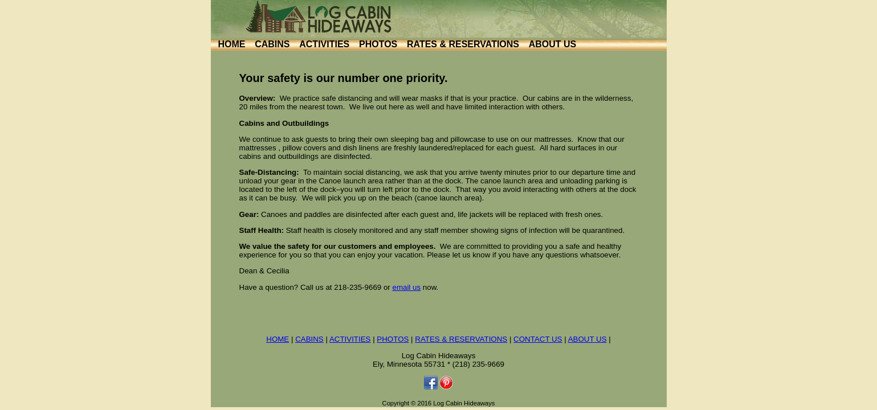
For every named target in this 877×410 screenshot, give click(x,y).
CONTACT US (537, 339)
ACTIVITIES (324, 44)
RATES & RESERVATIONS (463, 44)
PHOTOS (378, 44)
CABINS (272, 44)
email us (406, 287)
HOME (232, 44)
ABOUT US (553, 44)
